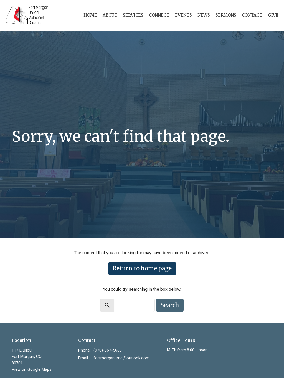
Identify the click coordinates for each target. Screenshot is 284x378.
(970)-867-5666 (107, 350)
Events (183, 15)
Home (90, 15)
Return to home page (142, 268)
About (110, 15)
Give (273, 15)
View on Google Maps (32, 369)
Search (170, 305)
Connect (159, 15)
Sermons (225, 15)
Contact (252, 15)
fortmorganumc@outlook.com (121, 357)
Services (133, 15)
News (203, 15)
